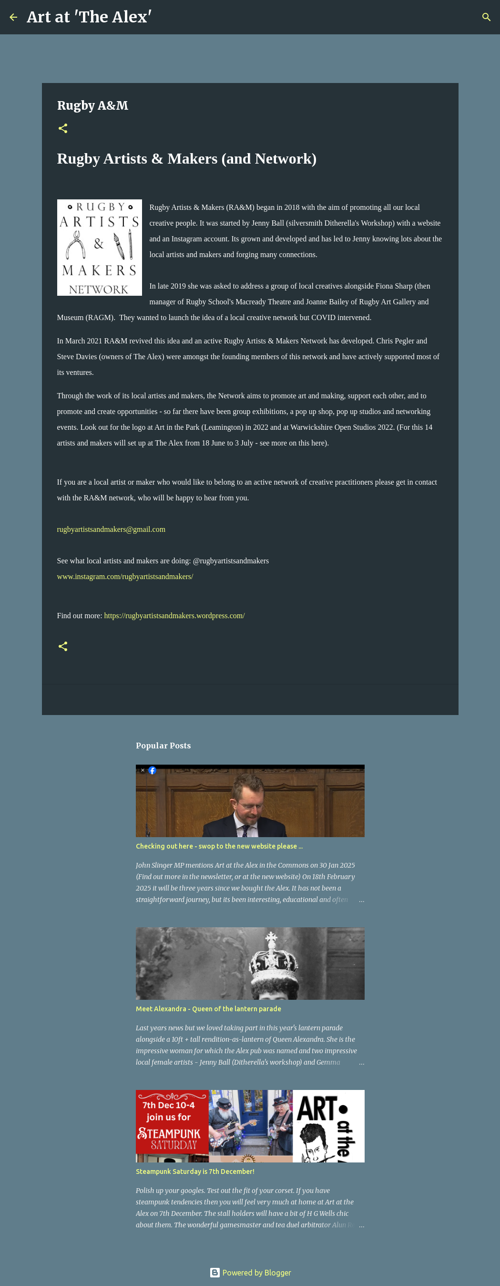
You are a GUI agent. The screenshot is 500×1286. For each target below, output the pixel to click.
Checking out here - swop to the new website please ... (219, 846)
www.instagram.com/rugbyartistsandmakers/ (125, 576)
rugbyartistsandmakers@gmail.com (111, 529)
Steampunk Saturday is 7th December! (195, 1171)
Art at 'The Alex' (89, 17)
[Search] (165, 17)
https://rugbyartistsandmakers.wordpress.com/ (174, 616)
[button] (63, 129)
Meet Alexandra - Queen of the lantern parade (208, 1009)
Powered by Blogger (250, 1272)
